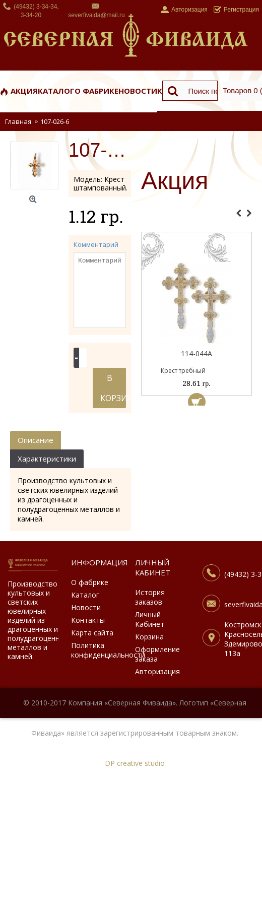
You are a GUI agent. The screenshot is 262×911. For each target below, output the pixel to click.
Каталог (85, 595)
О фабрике (89, 582)
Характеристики (47, 458)
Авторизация (157, 671)
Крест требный (183, 370)
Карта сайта (92, 632)
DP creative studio (135, 763)
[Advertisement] (196, 461)
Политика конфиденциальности (96, 650)
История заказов (150, 597)
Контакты (88, 620)
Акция (174, 181)
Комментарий (96, 244)
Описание (35, 440)
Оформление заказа (157, 654)
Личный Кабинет (149, 619)
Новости (86, 607)
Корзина (149, 636)
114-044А (196, 353)
